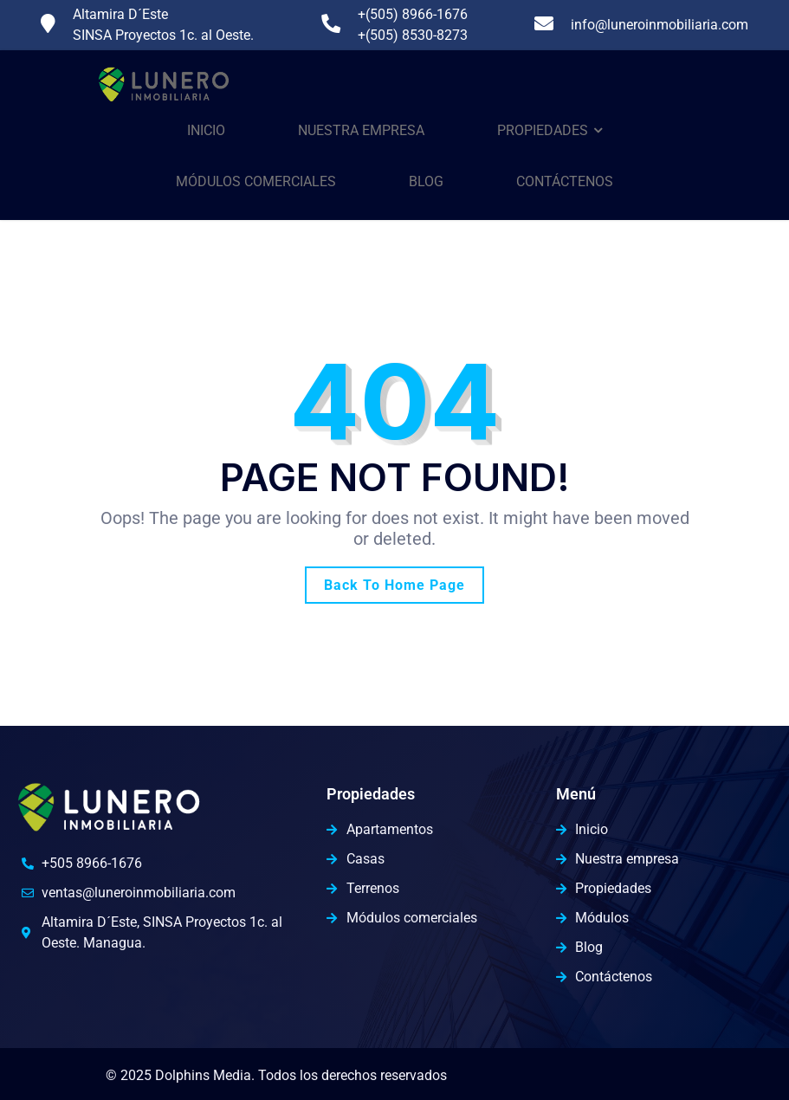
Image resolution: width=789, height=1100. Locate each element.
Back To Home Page (394, 585)
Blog (426, 181)
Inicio (206, 130)
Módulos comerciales (256, 181)
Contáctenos (564, 181)
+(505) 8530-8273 (413, 35)
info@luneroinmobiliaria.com (659, 24)
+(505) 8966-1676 (413, 14)
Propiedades (542, 130)
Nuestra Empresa (361, 130)
